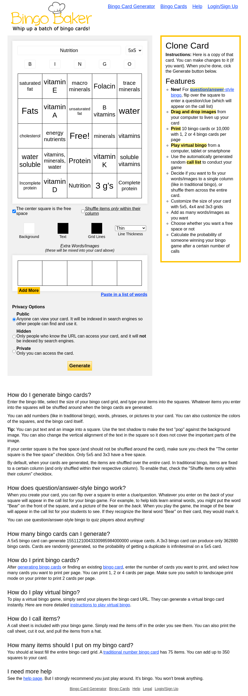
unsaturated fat (79, 111)
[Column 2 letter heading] (55, 64)
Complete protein (129, 185)
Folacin (104, 86)
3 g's (104, 185)
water (129, 111)
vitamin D (54, 185)
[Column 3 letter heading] (79, 64)
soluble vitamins (129, 160)
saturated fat (30, 86)
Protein (79, 160)
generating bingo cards (39, 567)
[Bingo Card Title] (69, 50)
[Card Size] (134, 50)
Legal (147, 689)
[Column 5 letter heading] (129, 64)
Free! (79, 136)
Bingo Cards (173, 6)
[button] (29, 228)
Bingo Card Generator (131, 6)
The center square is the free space (43, 211)
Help (197, 6)
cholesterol (30, 136)
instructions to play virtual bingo (100, 605)
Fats (30, 111)
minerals (104, 136)
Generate (79, 365)
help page (32, 678)
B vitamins (104, 111)
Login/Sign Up (223, 6)
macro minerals (79, 86)
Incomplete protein (30, 185)
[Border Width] (130, 228)
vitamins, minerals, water (54, 160)
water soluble (30, 160)
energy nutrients (54, 136)
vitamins (129, 136)
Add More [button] (29, 290)
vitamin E (54, 86)
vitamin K (104, 160)
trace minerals (129, 86)
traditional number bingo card (131, 652)
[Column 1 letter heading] (30, 64)
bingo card (113, 567)
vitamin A (54, 111)
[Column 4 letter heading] (104, 64)
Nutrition (79, 185)
